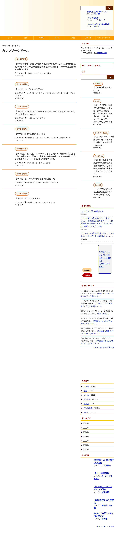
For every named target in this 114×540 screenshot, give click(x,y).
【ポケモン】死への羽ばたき (103, 87)
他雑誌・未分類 (107, 484)
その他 (72, 38)
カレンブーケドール (40, 74)
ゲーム (57, 38)
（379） (89, 385)
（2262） (90, 376)
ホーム (10, 38)
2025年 (86, 409)
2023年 (86, 418)
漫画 (25, 38)
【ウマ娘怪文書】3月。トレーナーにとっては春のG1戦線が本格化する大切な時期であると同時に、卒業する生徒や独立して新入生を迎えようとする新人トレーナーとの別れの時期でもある (45, 158)
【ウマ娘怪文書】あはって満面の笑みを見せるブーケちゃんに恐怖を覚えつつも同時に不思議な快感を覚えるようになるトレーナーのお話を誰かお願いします (45, 67)
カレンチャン (37, 205)
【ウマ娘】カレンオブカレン (26, 201)
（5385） (90, 368)
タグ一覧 (88, 38)
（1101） (92, 389)
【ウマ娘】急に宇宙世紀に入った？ (29, 135)
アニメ (86, 385)
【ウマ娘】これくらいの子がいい (28, 90)
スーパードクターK (99, 20)
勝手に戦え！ (102, 295)
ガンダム (87, 381)
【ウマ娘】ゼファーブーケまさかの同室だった (33, 181)
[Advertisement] (97, 345)
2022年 (86, 422)
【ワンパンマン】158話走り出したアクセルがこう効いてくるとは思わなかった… (103, 132)
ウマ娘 (41, 38)
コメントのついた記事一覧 (103, 329)
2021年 (86, 427)
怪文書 (50, 74)
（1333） (90, 394)
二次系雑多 (97, 14)
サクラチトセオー (66, 94)
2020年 (86, 431)
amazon (87, 251)
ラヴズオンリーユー (68, 139)
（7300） (89, 372)
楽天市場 (87, 257)
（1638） (91, 381)
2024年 (86, 414)
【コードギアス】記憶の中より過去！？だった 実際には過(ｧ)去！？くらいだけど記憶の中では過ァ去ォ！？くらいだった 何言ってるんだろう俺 (97, 204)
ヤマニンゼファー (54, 185)
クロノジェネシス (53, 94)
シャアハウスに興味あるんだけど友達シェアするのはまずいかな (103, 173)
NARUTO (96, 26)
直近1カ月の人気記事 (105, 508)
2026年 (86, 405)
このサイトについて (103, 38)
